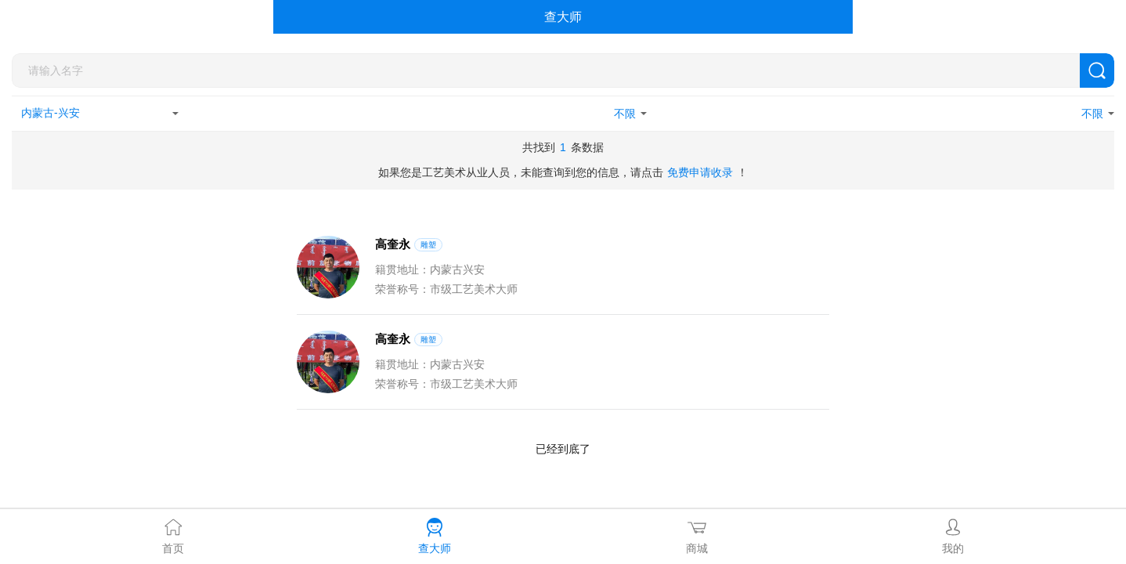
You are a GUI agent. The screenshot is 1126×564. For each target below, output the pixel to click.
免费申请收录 (700, 172)
